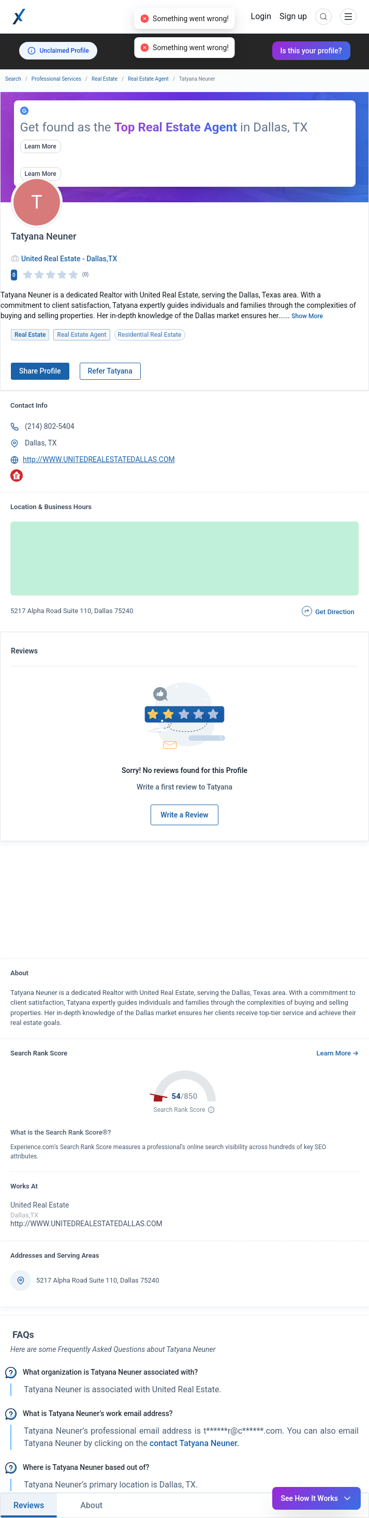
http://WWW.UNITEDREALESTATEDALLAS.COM (99, 459)
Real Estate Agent (148, 79)
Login (261, 16)
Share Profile (40, 371)
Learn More (40, 146)
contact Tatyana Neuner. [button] (193, 1443)
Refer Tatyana (110, 371)
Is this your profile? (311, 51)
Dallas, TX (41, 443)
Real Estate (104, 79)
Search (13, 79)
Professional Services (56, 79)
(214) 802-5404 (50, 426)
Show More (307, 316)
